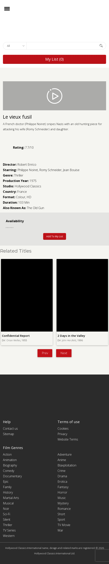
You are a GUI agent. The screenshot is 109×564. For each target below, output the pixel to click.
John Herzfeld (69, 340)
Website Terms (68, 439)
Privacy (62, 434)
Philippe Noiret (27, 170)
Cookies (63, 428)
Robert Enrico (26, 164)
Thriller (18, 175)
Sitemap (8, 434)
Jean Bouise (71, 170)
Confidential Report (16, 336)
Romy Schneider (50, 170)
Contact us (10, 428)
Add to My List (54, 236)
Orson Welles (13, 340)
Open (10, 11)
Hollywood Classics (28, 186)
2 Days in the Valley (71, 336)
